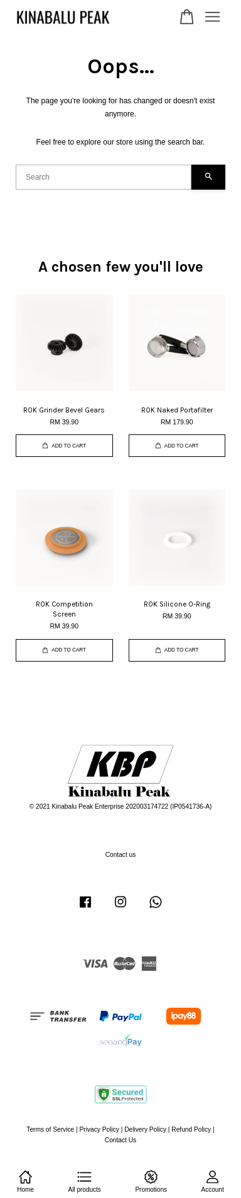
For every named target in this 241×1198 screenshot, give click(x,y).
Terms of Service (50, 1129)
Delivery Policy (145, 1129)
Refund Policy (191, 1129)
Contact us (120, 854)
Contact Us (120, 1140)
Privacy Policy (99, 1129)
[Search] (103, 177)
